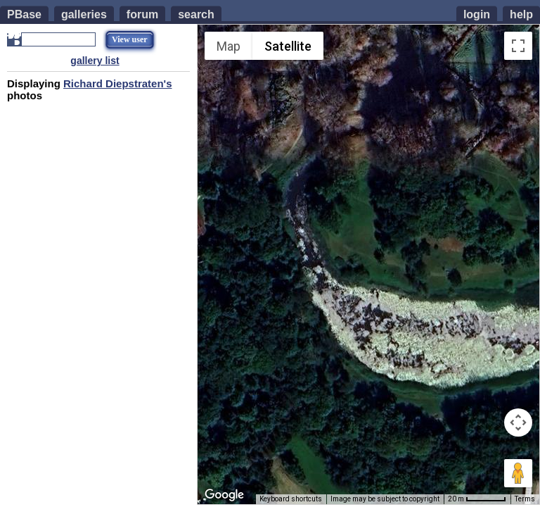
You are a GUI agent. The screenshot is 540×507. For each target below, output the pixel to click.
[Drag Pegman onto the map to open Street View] (518, 473)
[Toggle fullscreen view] (518, 46)
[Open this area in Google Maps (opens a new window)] (224, 495)
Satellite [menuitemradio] (287, 46)
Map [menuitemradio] (228, 46)
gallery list (94, 60)
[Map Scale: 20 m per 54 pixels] (477, 499)
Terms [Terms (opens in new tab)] (525, 499)
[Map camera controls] (518, 422)
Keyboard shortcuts (290, 499)
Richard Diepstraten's (117, 83)
